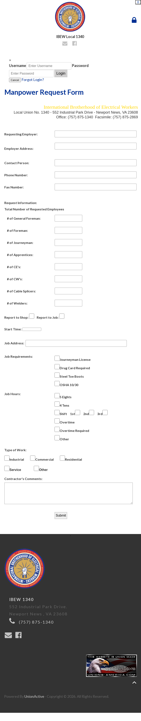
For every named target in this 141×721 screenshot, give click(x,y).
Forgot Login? (33, 79)
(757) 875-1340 (36, 626)
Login (60, 73)
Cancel (15, 80)
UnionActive (34, 700)
